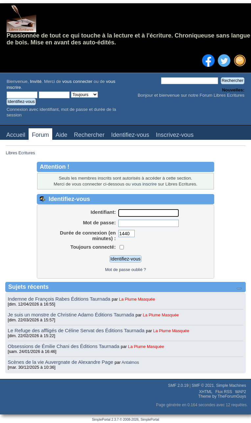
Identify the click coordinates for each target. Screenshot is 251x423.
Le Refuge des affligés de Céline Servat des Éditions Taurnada (77, 330)
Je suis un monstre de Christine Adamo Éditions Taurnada (72, 314)
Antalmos (130, 362)
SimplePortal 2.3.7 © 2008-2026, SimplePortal (125, 419)
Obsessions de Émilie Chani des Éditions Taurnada (64, 346)
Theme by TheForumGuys (222, 396)
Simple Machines (231, 385)
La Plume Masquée (137, 299)
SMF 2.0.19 (178, 385)
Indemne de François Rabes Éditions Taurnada (60, 299)
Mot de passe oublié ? (125, 269)
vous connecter (77, 81)
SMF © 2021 (203, 385)
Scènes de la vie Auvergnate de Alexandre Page (61, 362)
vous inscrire (144, 184)
